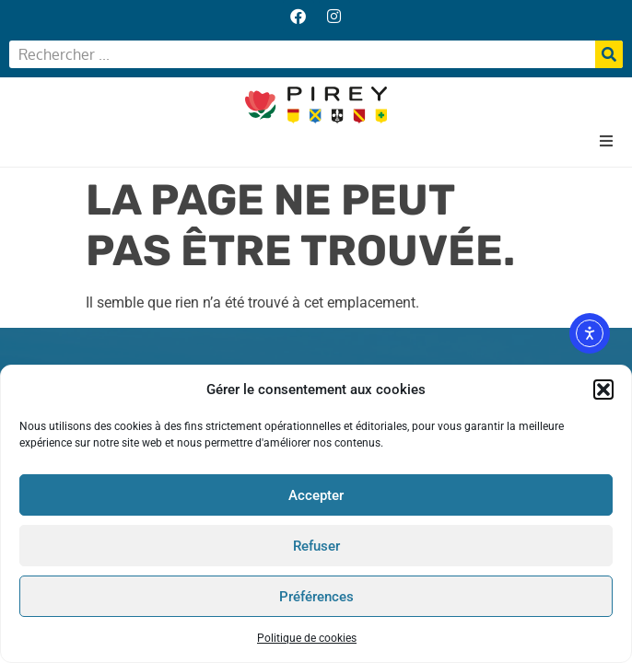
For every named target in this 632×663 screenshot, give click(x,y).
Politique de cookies (307, 638)
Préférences (316, 596)
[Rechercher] (609, 54)
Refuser (316, 546)
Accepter (316, 495)
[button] (603, 389)
